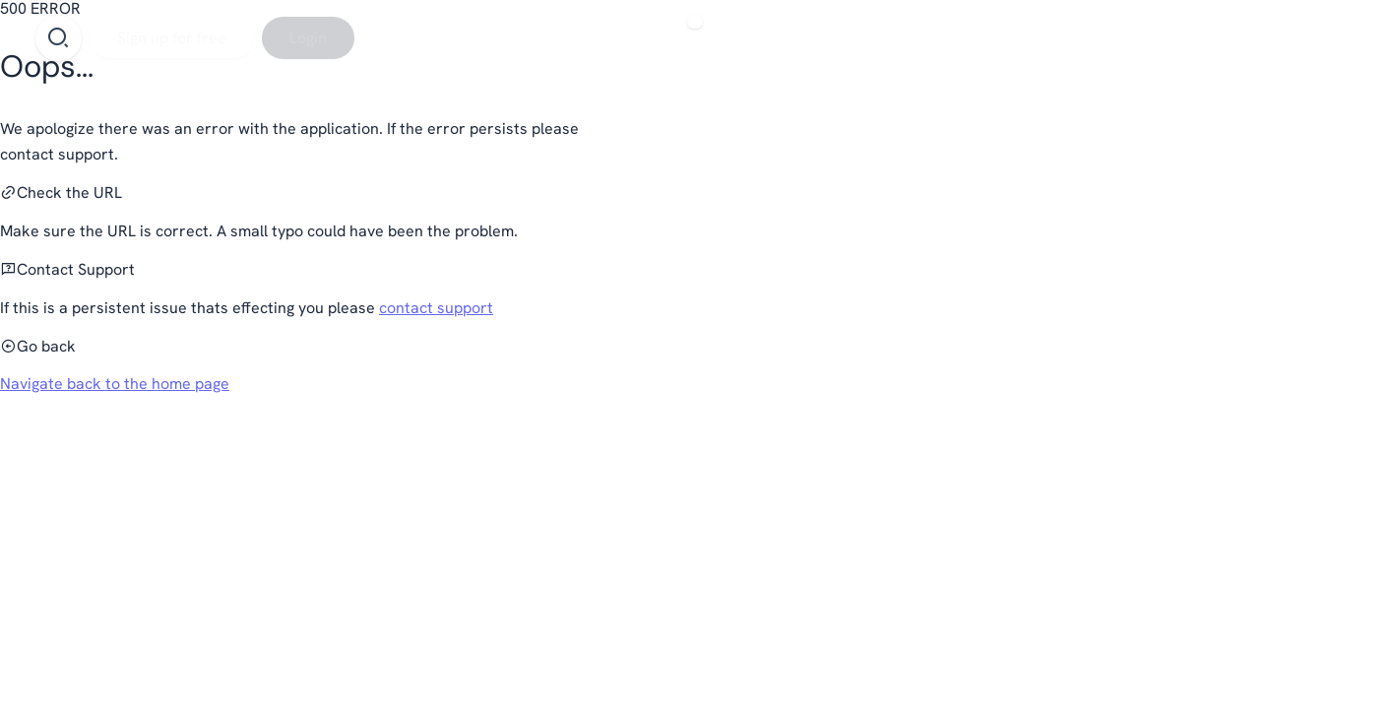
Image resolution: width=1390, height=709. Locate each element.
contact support (436, 307)
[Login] (308, 38)
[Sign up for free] (172, 38)
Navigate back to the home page (114, 383)
